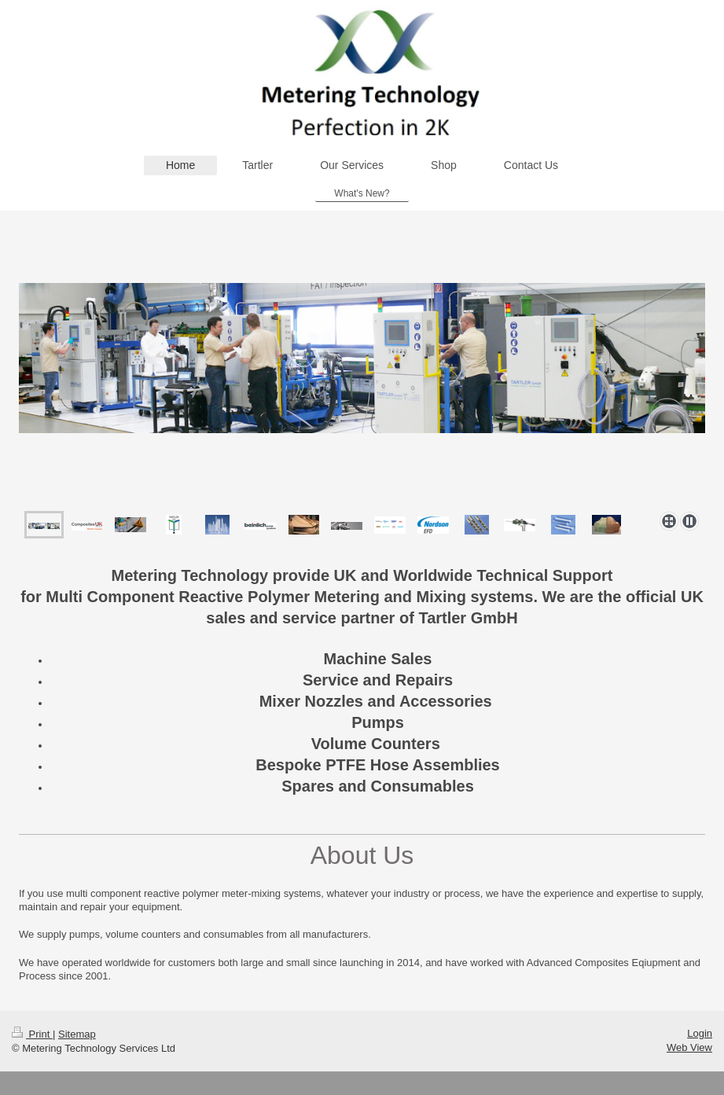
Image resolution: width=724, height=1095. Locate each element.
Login (699, 1033)
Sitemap (77, 1034)
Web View (689, 1047)
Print (32, 1034)
